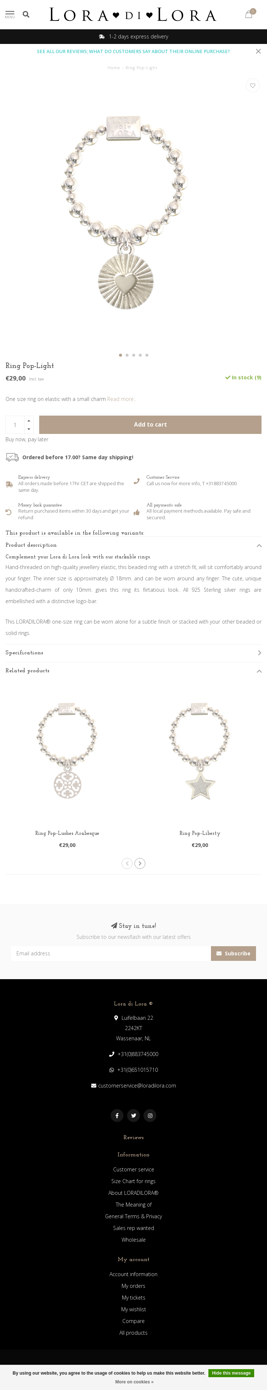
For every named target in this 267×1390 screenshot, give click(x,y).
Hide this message (231, 1373)
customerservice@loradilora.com (137, 1085)
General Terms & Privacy (133, 1216)
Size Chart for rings (133, 1181)
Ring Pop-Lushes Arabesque (67, 833)
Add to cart (150, 424)
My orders (133, 1285)
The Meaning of (134, 1204)
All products (133, 1332)
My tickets (133, 1297)
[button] (120, 355)
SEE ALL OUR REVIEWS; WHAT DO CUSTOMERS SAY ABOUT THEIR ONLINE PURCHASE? (133, 51)
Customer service (133, 1169)
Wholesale (134, 1239)
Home (114, 67)
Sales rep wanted (133, 1227)
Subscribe (233, 953)
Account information (133, 1274)
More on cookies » (134, 1382)
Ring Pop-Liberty (199, 833)
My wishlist (133, 1309)
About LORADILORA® (133, 1192)
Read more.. (121, 398)
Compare (133, 1320)
